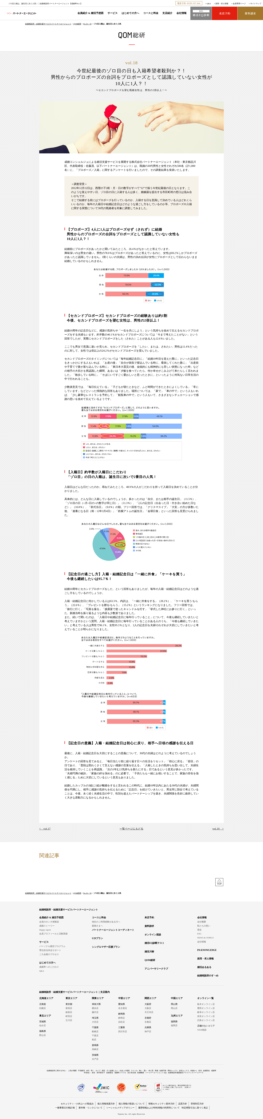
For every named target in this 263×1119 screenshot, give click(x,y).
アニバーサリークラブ (156, 968)
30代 (87, 1071)
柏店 (94, 1039)
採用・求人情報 (221, 4)
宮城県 (42, 1021)
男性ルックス (173, 1071)
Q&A (209, 4)
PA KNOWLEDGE (207, 950)
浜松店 (121, 1022)
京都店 (148, 1022)
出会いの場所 (125, 1071)
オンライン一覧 (205, 998)
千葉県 (95, 1027)
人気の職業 (72, 1071)
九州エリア (177, 1015)
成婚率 (213, 1071)
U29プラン (97, 938)
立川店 (69, 1020)
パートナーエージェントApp (156, 1073)
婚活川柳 (149, 951)
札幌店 (42, 1008)
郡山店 (42, 1035)
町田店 (69, 1016)
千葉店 (95, 1035)
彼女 (93, 1073)
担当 (200, 1071)
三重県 (121, 1027)
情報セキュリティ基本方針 (161, 1103)
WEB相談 (201, 1030)
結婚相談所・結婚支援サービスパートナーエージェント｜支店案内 (74, 992)
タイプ (97, 1071)
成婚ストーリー (47, 926)
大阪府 (148, 1004)
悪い (145, 1071)
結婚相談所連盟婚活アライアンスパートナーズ (185, 1073)
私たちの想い (203, 926)
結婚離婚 (140, 1073)
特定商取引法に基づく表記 (195, 1107)
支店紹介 (167, 13)
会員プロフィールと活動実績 (53, 933)
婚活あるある (204, 967)
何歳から (193, 1071)
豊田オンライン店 (206, 1008)
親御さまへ (97, 926)
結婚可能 (163, 1071)
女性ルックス (184, 1071)
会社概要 (201, 921)
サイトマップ (255, 4)
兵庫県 (148, 1027)
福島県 (42, 1031)
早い (92, 1071)
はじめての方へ (130, 13)
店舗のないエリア (206, 1026)
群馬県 (95, 1045)
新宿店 (69, 1008)
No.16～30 (87, 24)
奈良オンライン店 (206, 1016)
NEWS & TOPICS (205, 937)
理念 (199, 930)
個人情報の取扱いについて (132, 1103)
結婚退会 (109, 1073)
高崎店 (95, 1049)
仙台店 (42, 1025)
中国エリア (177, 998)
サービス (113, 13)
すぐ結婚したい (112, 1071)
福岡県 (174, 1021)
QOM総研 (77, 24)
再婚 (156, 1071)
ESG (199, 933)
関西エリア (150, 998)
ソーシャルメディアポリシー (120, 1107)
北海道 (42, 1004)
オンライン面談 (153, 934)
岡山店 (174, 1008)
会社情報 (181, 13)
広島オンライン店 (206, 1020)
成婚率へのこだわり (49, 967)
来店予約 (149, 917)
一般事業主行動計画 (65, 1107)
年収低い (87, 1073)
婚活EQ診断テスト (154, 943)
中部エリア (124, 998)
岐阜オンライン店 (206, 1012)
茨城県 (95, 1055)
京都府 (148, 1018)
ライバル (134, 1071)
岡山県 (174, 1004)
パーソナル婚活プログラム (52, 946)
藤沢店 (95, 1012)
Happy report (45, 930)
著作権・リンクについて (90, 1107)
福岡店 (174, 1025)
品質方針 (182, 1103)
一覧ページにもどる (131, 828)
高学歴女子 (101, 1073)
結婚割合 (206, 1071)
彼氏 (103, 1071)
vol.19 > (218, 828)
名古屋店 (122, 1008)
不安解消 (81, 1071)
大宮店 (95, 1022)
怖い (140, 1071)
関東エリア (98, 998)
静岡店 (121, 1018)
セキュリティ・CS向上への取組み (77, 1103)
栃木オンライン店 (206, 1004)
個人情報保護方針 (106, 1103)
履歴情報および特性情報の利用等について (159, 1107)
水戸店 (95, 1059)
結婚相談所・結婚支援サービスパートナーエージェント (48, 24)
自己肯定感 (131, 1073)
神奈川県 (96, 1004)
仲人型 (150, 1071)
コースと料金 (150, 13)
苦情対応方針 (197, 1103)
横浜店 (95, 1008)
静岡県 (121, 1014)
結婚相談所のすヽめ (207, 975)
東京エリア (71, 998)
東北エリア (45, 1015)
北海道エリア (46, 998)
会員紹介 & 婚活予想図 (90, 13)
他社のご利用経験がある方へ (106, 921)
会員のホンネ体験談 (49, 921)
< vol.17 (44, 828)
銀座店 (69, 1012)
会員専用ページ (239, 4)
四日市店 (122, 1031)
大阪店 (148, 1008)
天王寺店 (149, 1012)
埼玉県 (95, 1018)
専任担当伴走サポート (50, 950)
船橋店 (95, 1031)
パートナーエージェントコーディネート (113, 930)
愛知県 (121, 1004)
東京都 (69, 1004)
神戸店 (148, 1031)
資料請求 (149, 926)
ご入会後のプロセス (49, 954)
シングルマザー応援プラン (106, 947)
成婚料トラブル (120, 1073)
